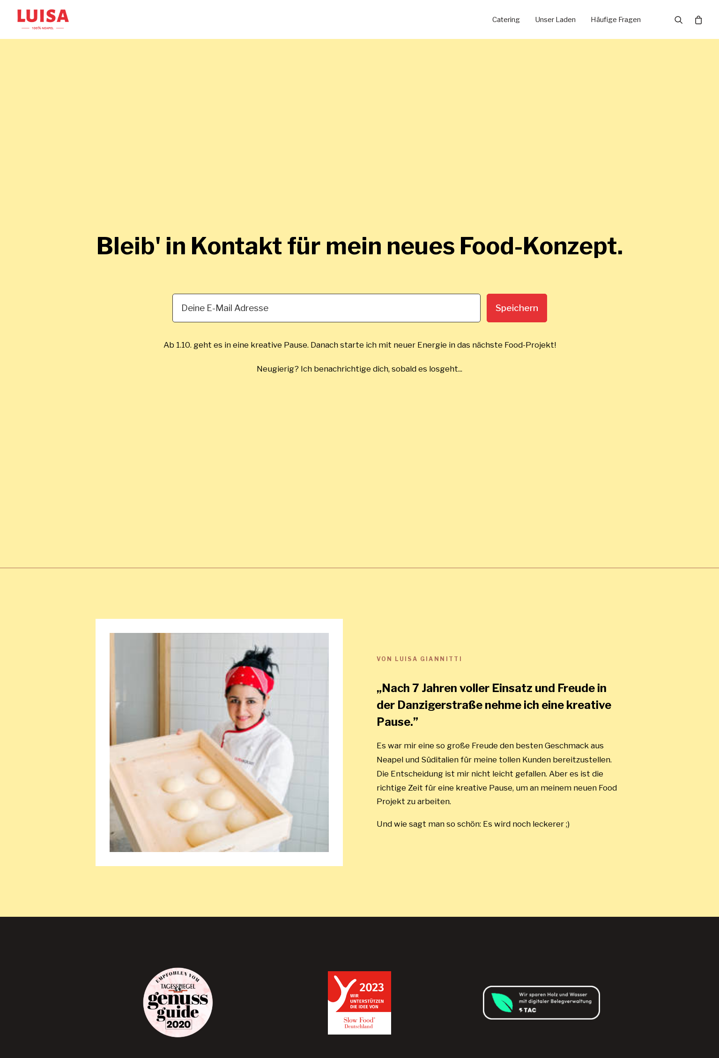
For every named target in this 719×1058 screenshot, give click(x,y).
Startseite (295, 822)
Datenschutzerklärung (500, 835)
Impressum (479, 848)
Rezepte (292, 887)
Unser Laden (555, 19)
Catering (506, 19)
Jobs (285, 861)
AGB (466, 822)
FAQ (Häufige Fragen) (314, 900)
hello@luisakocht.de (132, 869)
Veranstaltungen (307, 874)
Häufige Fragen (616, 19)
